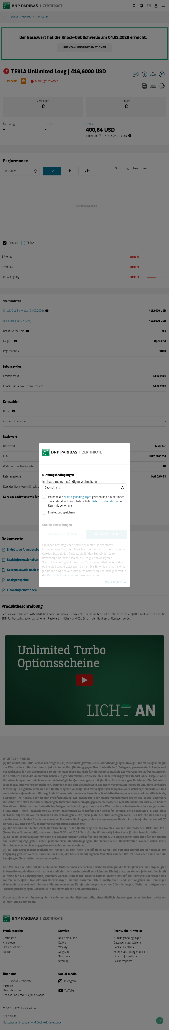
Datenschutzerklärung (105, 501)
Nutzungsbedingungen (77, 497)
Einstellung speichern (61, 512)
